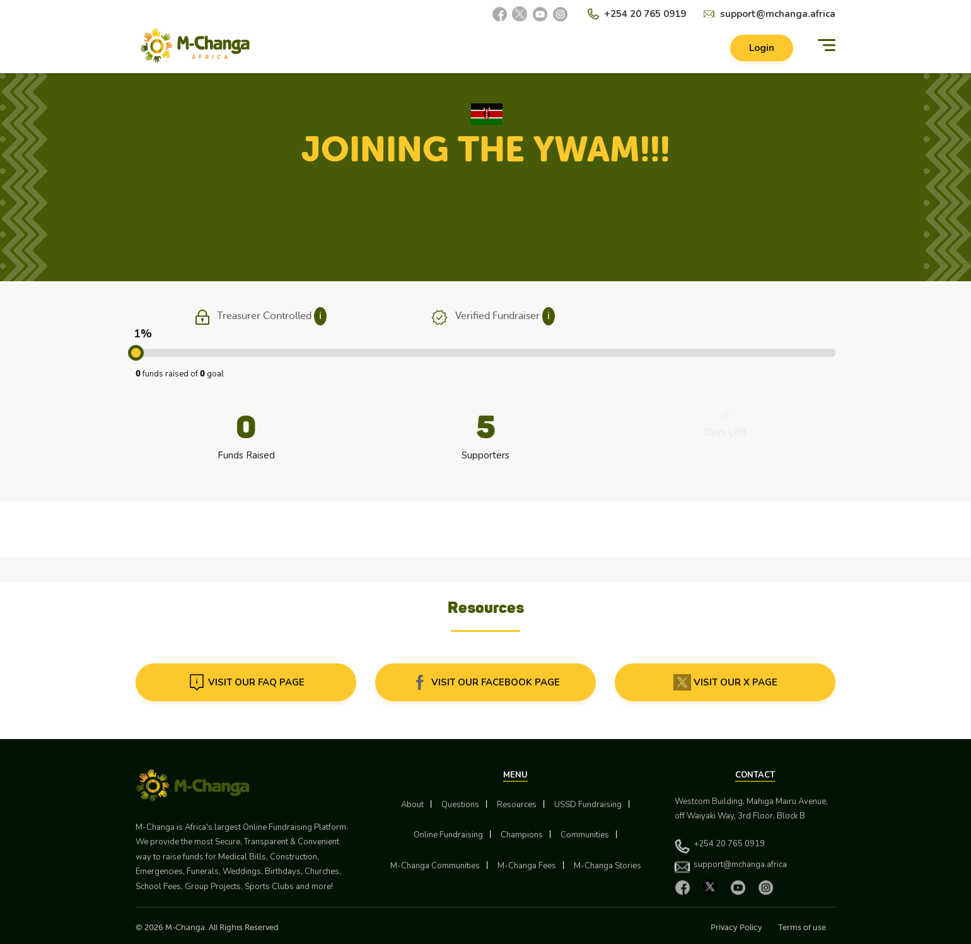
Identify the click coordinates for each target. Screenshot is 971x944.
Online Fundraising (448, 835)
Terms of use (802, 927)
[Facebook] (499, 13)
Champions (522, 835)
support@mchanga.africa (777, 14)
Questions (460, 804)
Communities (585, 835)
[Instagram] (559, 13)
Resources (517, 804)
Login (761, 48)
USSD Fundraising (588, 804)
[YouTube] (539, 13)
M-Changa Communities (435, 865)
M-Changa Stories (607, 865)
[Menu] (826, 46)
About (412, 804)
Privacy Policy (736, 927)
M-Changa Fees (526, 865)
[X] (519, 13)
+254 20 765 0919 (645, 14)
